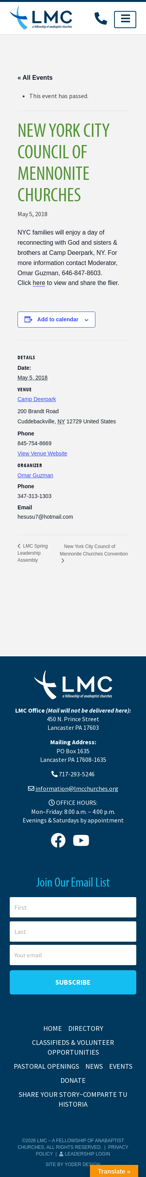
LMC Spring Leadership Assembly (33, 553)
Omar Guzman (35, 475)
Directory (85, 1028)
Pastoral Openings (46, 1066)
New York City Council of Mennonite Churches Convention (94, 550)
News (94, 1066)
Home (52, 1028)
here (39, 282)
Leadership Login (84, 1154)
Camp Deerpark (37, 399)
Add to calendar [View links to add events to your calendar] (58, 319)
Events (120, 1066)
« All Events (35, 77)
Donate (73, 1080)
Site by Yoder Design (73, 1164)
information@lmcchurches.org (76, 788)
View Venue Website (42, 453)
